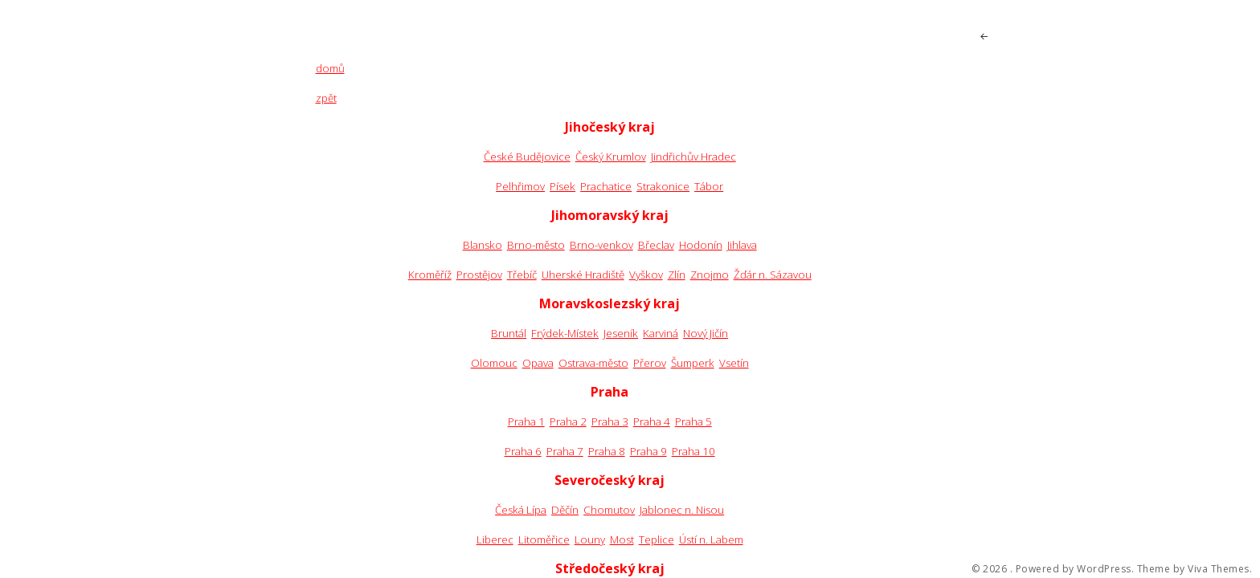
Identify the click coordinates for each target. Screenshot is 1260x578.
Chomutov (609, 510)
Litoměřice (544, 539)
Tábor (708, 186)
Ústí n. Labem (711, 539)
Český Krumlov (610, 156)
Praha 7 (564, 451)
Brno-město (536, 245)
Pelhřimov (520, 186)
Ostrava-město (593, 363)
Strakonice (662, 186)
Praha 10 (693, 451)
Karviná (660, 333)
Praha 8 (606, 451)
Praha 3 (609, 421)
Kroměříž (430, 274)
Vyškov (646, 274)
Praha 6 (523, 451)
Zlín (676, 274)
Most (622, 539)
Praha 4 (651, 421)
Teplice (656, 539)
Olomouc (494, 363)
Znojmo (709, 274)
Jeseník (620, 333)
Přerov (649, 363)
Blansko (482, 245)
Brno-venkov (601, 245)
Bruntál (508, 333)
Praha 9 (648, 451)
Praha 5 (693, 421)
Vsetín (734, 363)
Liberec (495, 539)
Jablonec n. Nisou (682, 510)
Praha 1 (526, 421)
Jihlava (742, 245)
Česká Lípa (520, 510)
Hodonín (700, 245)
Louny (590, 539)
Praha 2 (568, 421)
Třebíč (522, 274)
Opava (538, 363)
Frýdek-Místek (565, 333)
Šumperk (692, 363)
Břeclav (656, 245)
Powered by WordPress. (1075, 569)
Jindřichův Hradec (693, 156)
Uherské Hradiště (583, 274)
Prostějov (479, 274)
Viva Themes (1219, 569)
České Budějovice (527, 156)
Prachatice (606, 186)
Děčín (565, 510)
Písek (562, 186)
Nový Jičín (705, 333)
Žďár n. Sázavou (773, 274)
